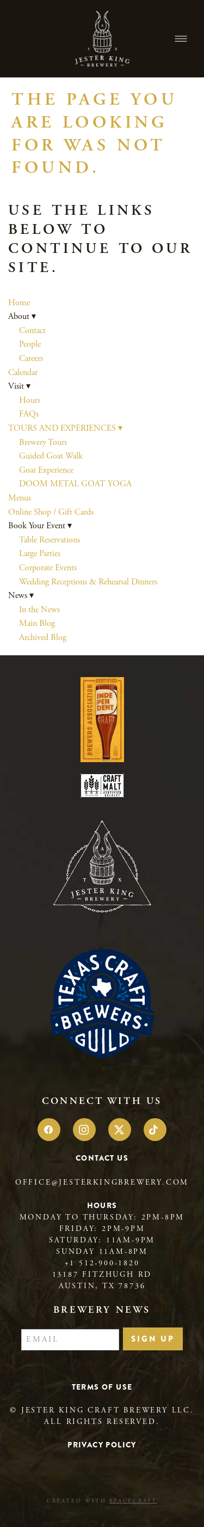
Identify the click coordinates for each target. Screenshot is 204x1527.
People (30, 344)
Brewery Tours (43, 442)
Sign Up (153, 1339)
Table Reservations (49, 540)
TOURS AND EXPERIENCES (65, 428)
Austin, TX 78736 (102, 1286)
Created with (102, 1501)
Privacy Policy (102, 1444)
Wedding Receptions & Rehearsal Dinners (88, 582)
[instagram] (84, 1129)
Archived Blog (42, 637)
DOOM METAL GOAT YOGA (75, 484)
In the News (39, 609)
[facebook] (49, 1129)
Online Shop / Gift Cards (51, 512)
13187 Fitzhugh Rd (102, 1274)
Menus (19, 498)
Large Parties (39, 553)
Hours (29, 400)
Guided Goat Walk (51, 456)
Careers (31, 358)
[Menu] (180, 39)
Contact (32, 330)
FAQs (29, 414)
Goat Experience (46, 470)
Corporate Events (48, 568)
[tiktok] (155, 1129)
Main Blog (37, 623)
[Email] (70, 1340)
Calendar (23, 372)
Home (19, 303)
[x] (119, 1129)
